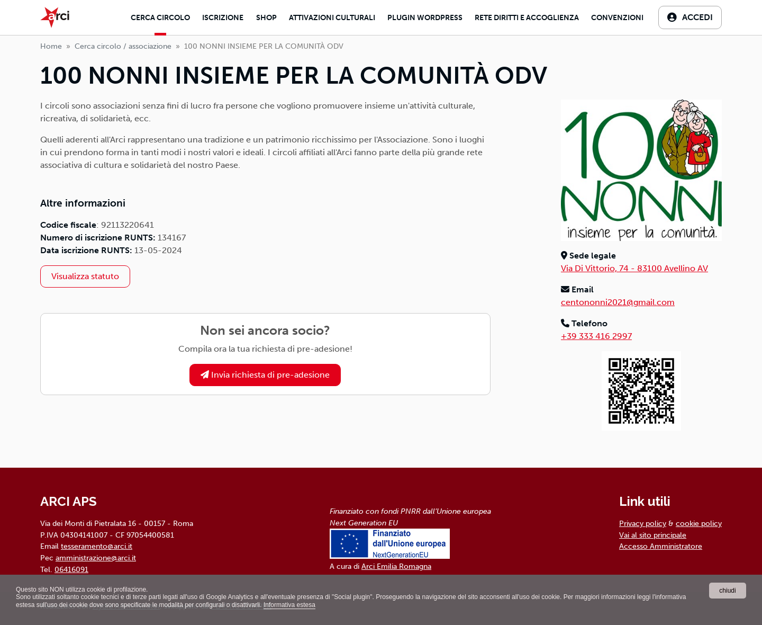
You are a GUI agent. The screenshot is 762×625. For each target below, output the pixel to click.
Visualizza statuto (85, 276)
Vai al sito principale (652, 535)
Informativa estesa (289, 605)
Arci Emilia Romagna (396, 566)
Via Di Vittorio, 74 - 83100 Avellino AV (634, 268)
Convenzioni (617, 17)
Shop (266, 17)
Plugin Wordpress (424, 17)
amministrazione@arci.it (96, 557)
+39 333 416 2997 (596, 336)
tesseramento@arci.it (96, 546)
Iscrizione (222, 17)
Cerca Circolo (160, 17)
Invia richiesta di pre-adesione (265, 375)
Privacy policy (642, 523)
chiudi (727, 590)
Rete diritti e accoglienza (527, 17)
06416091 (71, 569)
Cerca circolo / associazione (123, 46)
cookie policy (699, 523)
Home (51, 46)
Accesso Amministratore (660, 546)
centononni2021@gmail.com (618, 302)
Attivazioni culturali (332, 17)
